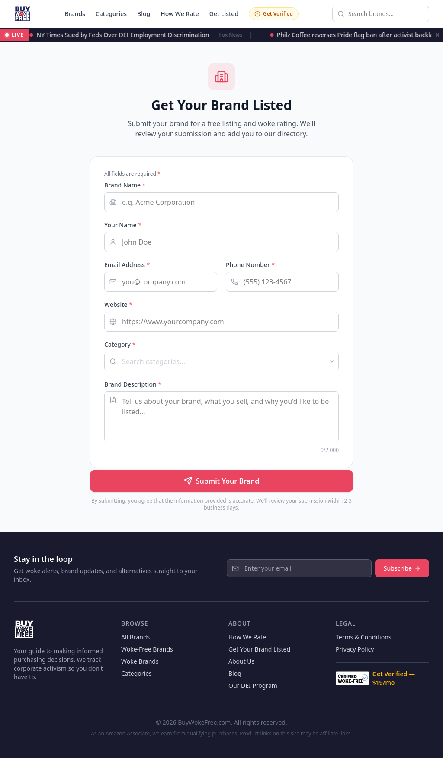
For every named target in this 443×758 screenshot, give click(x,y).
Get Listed (223, 14)
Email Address (127, 265)
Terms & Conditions (364, 637)
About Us (241, 661)
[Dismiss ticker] (437, 35)
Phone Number (250, 265)
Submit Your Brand (221, 481)
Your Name (122, 225)
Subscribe (402, 568)
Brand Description (132, 384)
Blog (143, 14)
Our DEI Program (252, 685)
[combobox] (221, 361)
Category (119, 344)
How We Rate (180, 14)
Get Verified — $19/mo (375, 678)
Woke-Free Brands (147, 649)
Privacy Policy (355, 649)
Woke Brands (140, 661)
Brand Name (124, 185)
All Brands (135, 637)
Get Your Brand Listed (259, 649)
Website (118, 304)
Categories (111, 14)
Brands (75, 14)
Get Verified (273, 13)
